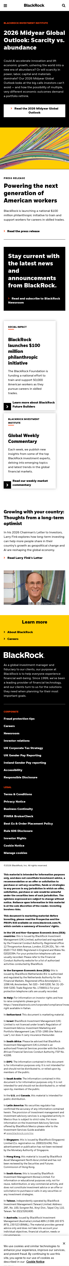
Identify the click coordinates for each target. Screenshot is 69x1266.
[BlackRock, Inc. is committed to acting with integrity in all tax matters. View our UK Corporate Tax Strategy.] (34, 748)
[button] (5, 5)
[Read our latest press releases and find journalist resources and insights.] (34, 733)
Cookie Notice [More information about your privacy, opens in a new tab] (35, 1264)
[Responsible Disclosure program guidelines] (34, 777)
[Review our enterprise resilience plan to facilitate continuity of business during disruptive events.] (34, 809)
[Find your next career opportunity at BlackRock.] (34, 726)
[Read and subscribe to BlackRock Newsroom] (34, 297)
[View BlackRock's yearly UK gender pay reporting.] (34, 755)
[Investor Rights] (34, 838)
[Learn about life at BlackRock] (11, 639)
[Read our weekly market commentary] (30, 451)
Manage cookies (15, 853)
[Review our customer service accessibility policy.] (34, 770)
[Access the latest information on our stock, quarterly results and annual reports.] (34, 741)
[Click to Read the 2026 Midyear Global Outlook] (34, 110)
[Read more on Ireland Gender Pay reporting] (34, 763)
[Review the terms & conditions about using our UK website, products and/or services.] (34, 794)
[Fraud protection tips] (34, 719)
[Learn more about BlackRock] (18, 632)
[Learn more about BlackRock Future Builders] (30, 365)
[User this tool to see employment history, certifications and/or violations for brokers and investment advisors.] (34, 816)
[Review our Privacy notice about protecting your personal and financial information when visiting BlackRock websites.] (34, 802)
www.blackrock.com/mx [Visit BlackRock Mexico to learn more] (19, 1133)
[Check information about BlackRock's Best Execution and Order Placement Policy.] (34, 824)
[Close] (64, 1245)
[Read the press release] (22, 231)
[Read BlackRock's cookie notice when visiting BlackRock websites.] (34, 846)
